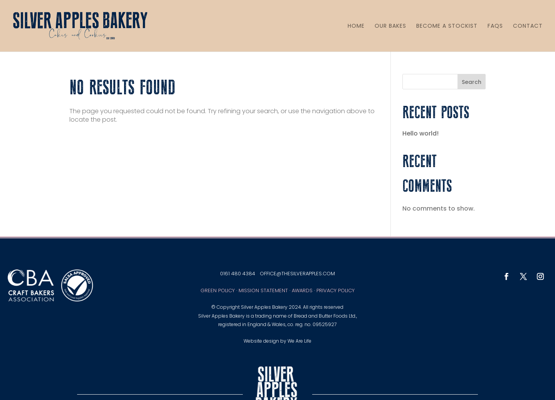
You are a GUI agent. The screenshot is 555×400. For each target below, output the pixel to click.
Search (471, 82)
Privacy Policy (335, 290)
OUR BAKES (390, 26)
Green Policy (217, 290)
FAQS (495, 26)
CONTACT (528, 26)
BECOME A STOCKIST (447, 26)
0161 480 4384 (237, 273)
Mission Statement (263, 290)
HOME (356, 26)
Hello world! (420, 133)
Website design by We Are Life (277, 341)
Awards (302, 290)
